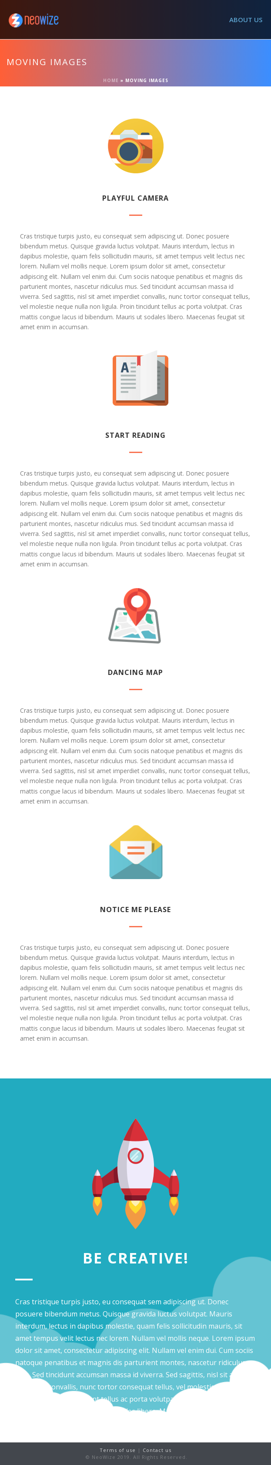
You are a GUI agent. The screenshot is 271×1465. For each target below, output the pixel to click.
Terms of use (118, 1450)
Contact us (157, 1450)
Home (111, 80)
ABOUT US (245, 19)
